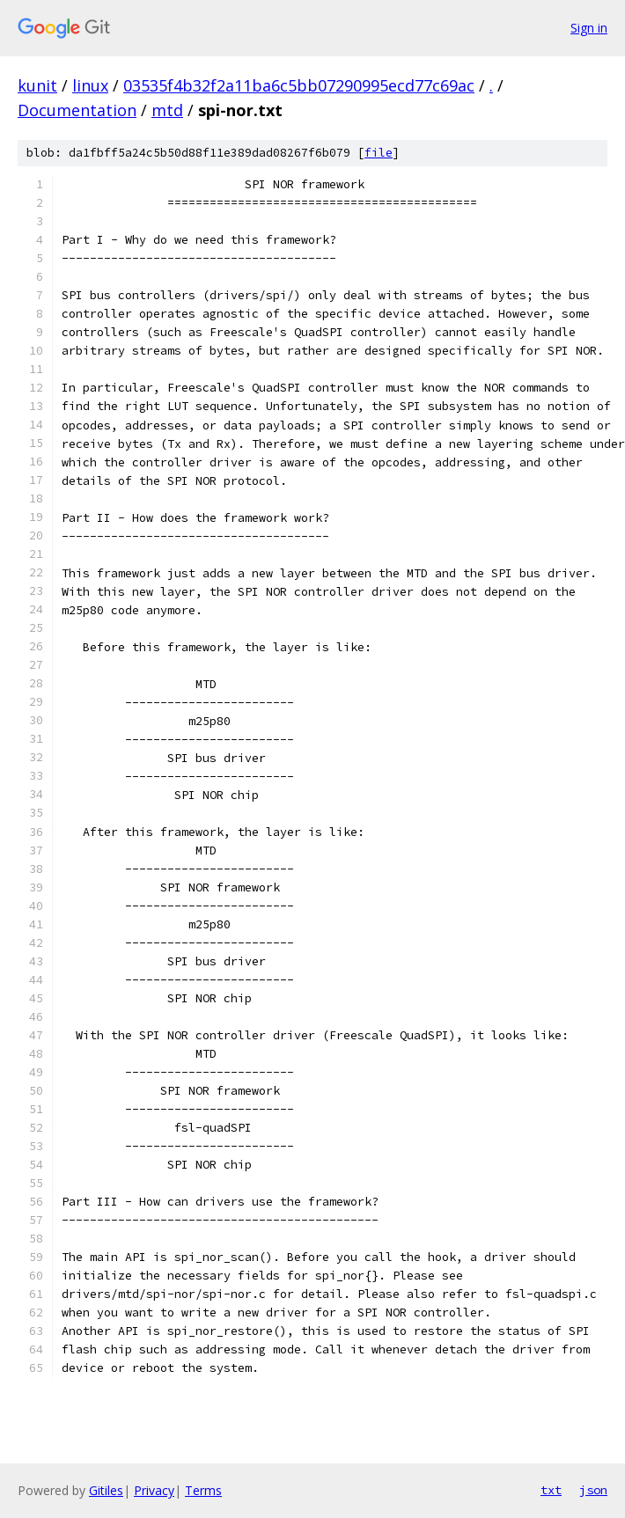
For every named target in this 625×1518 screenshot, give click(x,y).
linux (90, 85)
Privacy (154, 1490)
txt (551, 1490)
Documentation (77, 110)
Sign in (588, 27)
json (593, 1490)
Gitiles (106, 1490)
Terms (203, 1490)
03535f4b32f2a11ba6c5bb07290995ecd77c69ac (298, 85)
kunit (37, 85)
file (378, 152)
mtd (167, 110)
